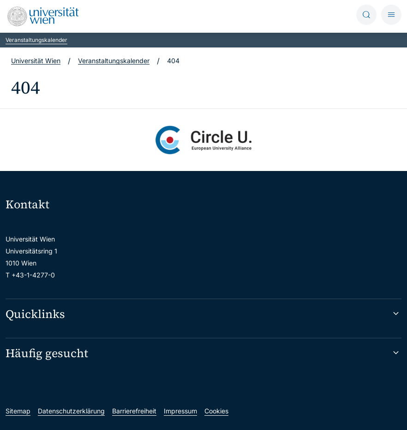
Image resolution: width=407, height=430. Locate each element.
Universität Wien (35, 61)
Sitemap (18, 411)
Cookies (216, 411)
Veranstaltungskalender (36, 39)
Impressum (180, 411)
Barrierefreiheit (134, 411)
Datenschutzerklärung (71, 411)
